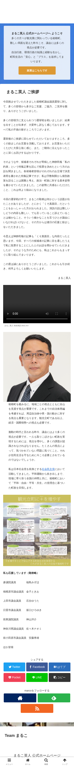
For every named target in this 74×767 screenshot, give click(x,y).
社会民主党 (48, 469)
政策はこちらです (37, 70)
